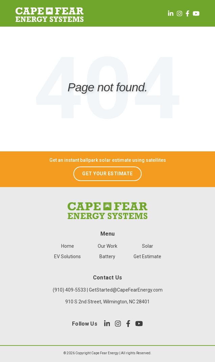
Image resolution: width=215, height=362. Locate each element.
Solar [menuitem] (147, 246)
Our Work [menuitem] (107, 246)
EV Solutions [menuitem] (67, 256)
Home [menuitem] (67, 246)
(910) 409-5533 (69, 290)
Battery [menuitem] (107, 256)
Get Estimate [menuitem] (147, 256)
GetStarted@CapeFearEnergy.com (126, 290)
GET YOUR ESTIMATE (107, 173)
